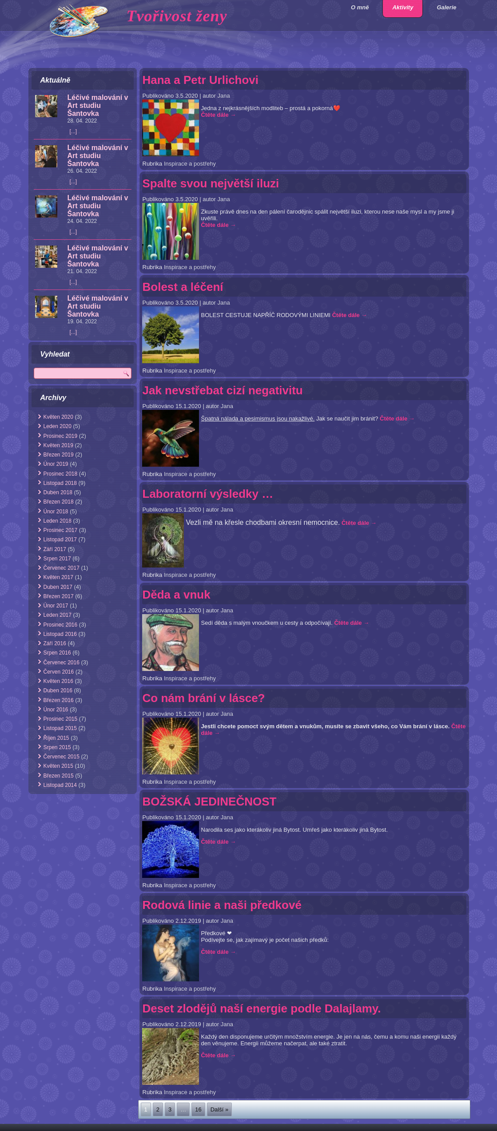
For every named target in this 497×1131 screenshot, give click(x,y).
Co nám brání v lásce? (204, 698)
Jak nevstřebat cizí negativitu (223, 390)
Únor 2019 (56, 464)
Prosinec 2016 (61, 625)
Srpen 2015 (57, 747)
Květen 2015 (58, 766)
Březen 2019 (59, 455)
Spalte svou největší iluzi (211, 183)
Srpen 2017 (57, 559)
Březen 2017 (59, 596)
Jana (223, 95)
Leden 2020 (58, 426)
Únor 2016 (56, 709)
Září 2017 (55, 549)
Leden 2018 (58, 521)
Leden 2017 (58, 615)
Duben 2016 (58, 690)
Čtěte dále (218, 114)
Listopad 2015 (60, 728)
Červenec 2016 (62, 662)
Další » (219, 1109)
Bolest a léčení (183, 287)
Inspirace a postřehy (190, 163)
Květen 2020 (58, 417)
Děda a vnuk (177, 594)
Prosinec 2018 (61, 474)
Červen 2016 (59, 672)
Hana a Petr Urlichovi (201, 80)
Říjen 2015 (56, 738)
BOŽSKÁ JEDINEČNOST (210, 801)
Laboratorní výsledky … (208, 493)
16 (198, 1109)
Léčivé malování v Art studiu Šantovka (98, 105)
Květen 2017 (58, 577)
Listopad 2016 (60, 634)
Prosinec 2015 (61, 719)
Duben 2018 (58, 492)
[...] (73, 131)
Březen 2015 (59, 776)
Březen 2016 (59, 700)
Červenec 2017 (62, 568)
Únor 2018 (56, 511)
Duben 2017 (58, 587)
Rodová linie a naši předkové (222, 905)
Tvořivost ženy (177, 16)
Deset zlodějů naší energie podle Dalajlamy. (262, 1008)
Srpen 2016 (57, 653)
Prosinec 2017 (61, 530)
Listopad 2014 (60, 785)
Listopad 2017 (60, 539)
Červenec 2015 (62, 757)
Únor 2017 (56, 606)
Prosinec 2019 (61, 436)
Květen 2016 (58, 681)
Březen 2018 (59, 502)
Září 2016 (55, 643)
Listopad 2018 (60, 483)
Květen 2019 (58, 445)
